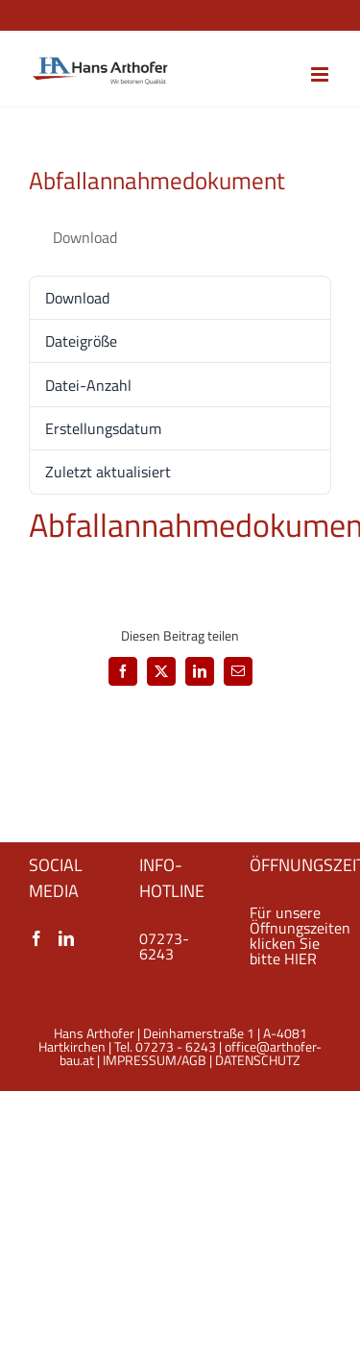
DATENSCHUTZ (257, 1060)
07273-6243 (164, 946)
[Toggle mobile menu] (321, 74)
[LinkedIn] (66, 938)
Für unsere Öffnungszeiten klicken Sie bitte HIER (300, 935)
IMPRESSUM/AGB (154, 1060)
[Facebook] (36, 938)
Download (85, 237)
